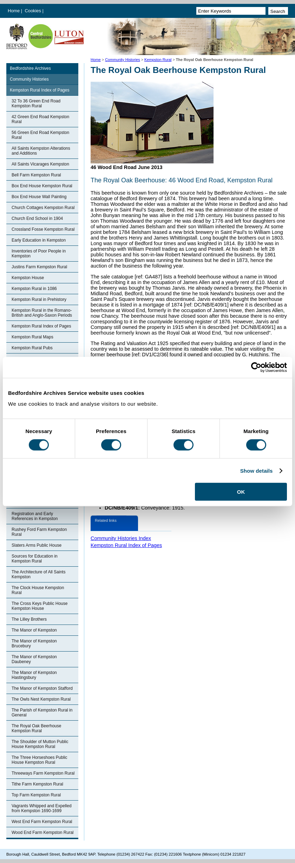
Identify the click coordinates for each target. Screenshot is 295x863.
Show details (256, 470)
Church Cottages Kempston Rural (43, 207)
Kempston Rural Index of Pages (39, 90)
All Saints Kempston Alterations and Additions (41, 151)
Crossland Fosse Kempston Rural (43, 229)
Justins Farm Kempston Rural (39, 266)
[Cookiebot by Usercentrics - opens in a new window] (256, 367)
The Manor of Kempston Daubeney (34, 659)
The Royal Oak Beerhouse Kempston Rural (36, 728)
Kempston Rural (157, 60)
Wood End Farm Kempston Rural (43, 832)
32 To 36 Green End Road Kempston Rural (36, 103)
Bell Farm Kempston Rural (36, 175)
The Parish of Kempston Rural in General (42, 712)
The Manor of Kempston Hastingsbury (34, 675)
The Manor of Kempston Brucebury (34, 643)
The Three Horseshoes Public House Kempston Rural (39, 760)
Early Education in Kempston (39, 240)
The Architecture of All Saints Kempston (38, 574)
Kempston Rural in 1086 (34, 288)
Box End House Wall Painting (39, 196)
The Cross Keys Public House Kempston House (39, 606)
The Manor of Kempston (34, 630)
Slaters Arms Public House (36, 545)
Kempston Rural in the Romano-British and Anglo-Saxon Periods (42, 313)
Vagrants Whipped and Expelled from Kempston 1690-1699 (42, 808)
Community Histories (122, 60)
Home (14, 10)
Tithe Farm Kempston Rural (37, 784)
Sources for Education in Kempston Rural (35, 559)
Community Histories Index (121, 538)
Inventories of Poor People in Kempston (39, 253)
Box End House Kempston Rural (42, 185)
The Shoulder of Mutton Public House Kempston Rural (40, 744)
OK (241, 492)
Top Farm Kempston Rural (36, 795)
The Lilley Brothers (29, 619)
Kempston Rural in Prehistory (39, 299)
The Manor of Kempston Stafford (42, 688)
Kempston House (28, 277)
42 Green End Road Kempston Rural (40, 119)
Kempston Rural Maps (32, 337)
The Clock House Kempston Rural (38, 590)
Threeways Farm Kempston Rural (43, 773)
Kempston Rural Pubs (32, 347)
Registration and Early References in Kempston (35, 516)
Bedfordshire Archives (30, 68)
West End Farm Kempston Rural (42, 821)
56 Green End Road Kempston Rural (40, 135)
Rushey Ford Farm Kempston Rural (39, 532)
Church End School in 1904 (37, 218)
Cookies (33, 10)
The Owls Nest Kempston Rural (41, 699)
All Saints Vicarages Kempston (40, 164)
